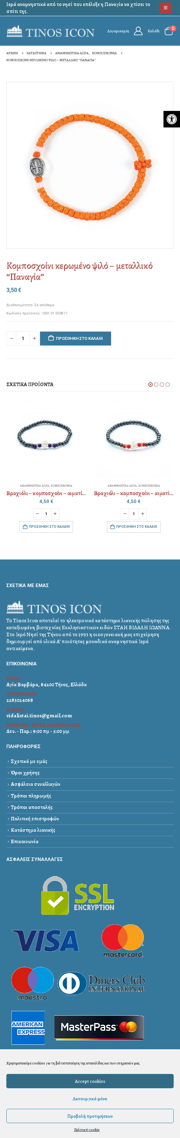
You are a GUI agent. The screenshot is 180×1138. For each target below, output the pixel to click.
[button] (150, 384)
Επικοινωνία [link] (24, 841)
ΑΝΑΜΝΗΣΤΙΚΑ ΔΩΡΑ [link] (34, 486)
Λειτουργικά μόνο (90, 1099)
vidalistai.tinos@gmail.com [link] (39, 715)
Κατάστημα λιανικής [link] (33, 830)
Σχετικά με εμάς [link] (29, 761)
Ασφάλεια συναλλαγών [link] (35, 784)
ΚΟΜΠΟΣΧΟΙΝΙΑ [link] (61, 486)
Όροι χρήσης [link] (25, 772)
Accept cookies (90, 1081)
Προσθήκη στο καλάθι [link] (49, 527)
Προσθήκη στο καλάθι (79, 338)
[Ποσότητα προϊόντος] (23, 339)
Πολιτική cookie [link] (87, 1129)
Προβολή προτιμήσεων (90, 1116)
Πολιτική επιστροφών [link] (35, 818)
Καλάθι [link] (154, 31)
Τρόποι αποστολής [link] (32, 807)
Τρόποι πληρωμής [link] (31, 795)
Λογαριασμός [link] (118, 31)
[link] (171, 119)
